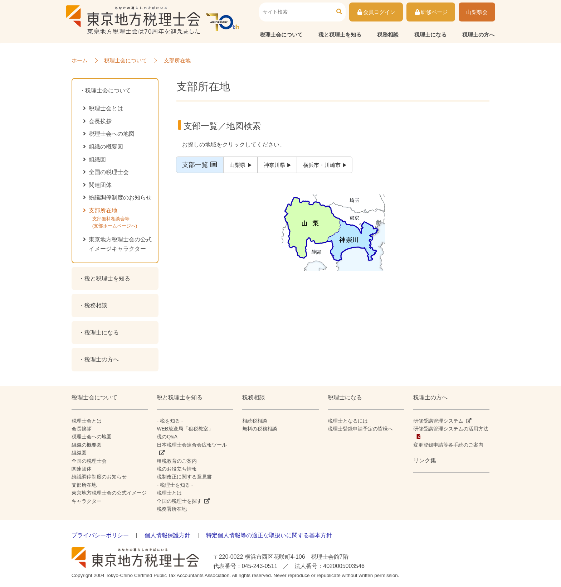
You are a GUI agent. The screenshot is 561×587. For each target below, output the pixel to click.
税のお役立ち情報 (177, 469)
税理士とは (169, 493)
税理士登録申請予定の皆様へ (360, 429)
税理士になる (430, 35)
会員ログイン (376, 12)
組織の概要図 (106, 147)
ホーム (80, 60)
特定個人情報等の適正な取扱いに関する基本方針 (269, 535)
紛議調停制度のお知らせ (120, 197)
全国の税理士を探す (179, 501)
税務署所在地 (172, 509)
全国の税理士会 (109, 172)
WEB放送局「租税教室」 (185, 429)
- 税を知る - (170, 421)
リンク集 (424, 460)
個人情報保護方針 (167, 535)
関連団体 (100, 185)
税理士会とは (106, 108)
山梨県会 (477, 12)
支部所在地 (122, 219)
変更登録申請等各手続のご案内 (448, 445)
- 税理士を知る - (175, 485)
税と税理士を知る (339, 35)
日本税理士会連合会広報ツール (192, 445)
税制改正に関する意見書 (184, 477)
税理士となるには (348, 421)
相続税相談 (254, 421)
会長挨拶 (100, 121)
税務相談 (388, 35)
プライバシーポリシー (100, 535)
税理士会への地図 (112, 134)
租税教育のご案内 (177, 461)
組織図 (97, 160)
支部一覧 (200, 164)
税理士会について (281, 35)
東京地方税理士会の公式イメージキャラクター (120, 244)
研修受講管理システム (438, 421)
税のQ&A (167, 436)
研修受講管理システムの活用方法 (450, 429)
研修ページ (431, 12)
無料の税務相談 (259, 429)
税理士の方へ (478, 35)
